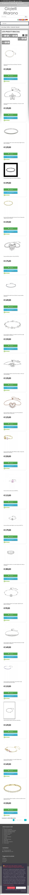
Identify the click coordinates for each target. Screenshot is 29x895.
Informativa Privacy (7, 839)
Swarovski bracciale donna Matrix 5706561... (12, 178)
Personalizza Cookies (20, 887)
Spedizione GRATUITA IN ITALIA (10, 830)
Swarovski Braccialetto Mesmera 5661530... (12, 720)
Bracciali (17, 27)
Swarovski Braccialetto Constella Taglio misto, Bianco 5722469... (14, 565)
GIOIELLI (8, 27)
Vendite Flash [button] (12, 3)
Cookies (5, 838)
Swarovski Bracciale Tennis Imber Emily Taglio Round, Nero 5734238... (14, 143)
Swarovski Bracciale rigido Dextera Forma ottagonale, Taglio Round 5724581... (14, 218)
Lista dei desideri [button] (20, 3)
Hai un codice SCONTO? (8, 841)
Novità (11, 1)
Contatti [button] (16, 1)
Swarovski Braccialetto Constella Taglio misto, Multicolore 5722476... (13, 760)
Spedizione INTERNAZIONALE (9, 831)
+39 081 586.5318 (7, 850)
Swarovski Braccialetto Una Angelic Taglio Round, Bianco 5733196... (13, 604)
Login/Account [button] (5, 3)
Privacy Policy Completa (8, 885)
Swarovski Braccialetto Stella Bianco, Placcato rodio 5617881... (14, 104)
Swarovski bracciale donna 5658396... (11, 490)
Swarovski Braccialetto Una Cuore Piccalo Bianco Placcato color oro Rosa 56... (13, 413)
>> (25, 820)
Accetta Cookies (11, 887)
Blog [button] (20, 1)
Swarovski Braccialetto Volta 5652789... (11, 256)
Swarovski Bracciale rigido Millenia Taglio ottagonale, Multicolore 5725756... (14, 452)
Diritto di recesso (7, 834)
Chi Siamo (6, 835)
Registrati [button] (25, 5)
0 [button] (19, 5)
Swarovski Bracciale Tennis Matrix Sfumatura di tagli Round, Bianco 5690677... (14, 643)
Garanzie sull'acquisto (8, 832)
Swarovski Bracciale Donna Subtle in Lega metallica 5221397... (13, 296)
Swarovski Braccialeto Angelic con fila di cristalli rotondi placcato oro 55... (14, 799)
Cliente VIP (6, 840)
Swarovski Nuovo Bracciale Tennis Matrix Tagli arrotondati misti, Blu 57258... (13, 682)
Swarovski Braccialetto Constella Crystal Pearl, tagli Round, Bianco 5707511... (14, 335)
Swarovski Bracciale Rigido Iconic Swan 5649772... (13, 525)
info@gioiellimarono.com (8, 851)
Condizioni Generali (7, 836)
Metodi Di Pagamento (8, 829)
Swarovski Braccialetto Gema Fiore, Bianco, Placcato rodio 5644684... (14, 374)
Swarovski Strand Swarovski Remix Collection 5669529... (12, 65)
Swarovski (13, 27)
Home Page (3, 27)
